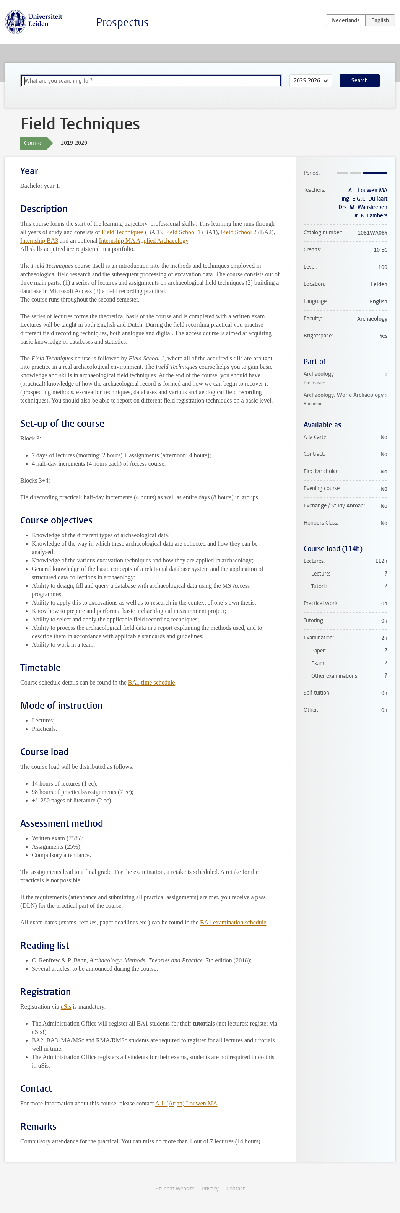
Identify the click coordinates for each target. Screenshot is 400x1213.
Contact (235, 1188)
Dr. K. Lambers (369, 215)
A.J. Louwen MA (367, 190)
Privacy (210, 1188)
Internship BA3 (39, 240)
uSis (66, 1006)
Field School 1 (182, 232)
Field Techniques (122, 232)
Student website (175, 1188)
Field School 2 (238, 232)
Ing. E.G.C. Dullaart (364, 198)
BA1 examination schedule (233, 922)
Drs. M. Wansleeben (362, 207)
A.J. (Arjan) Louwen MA (186, 1103)
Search (359, 80)
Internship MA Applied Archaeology (143, 240)
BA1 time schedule (151, 682)
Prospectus (122, 22)
